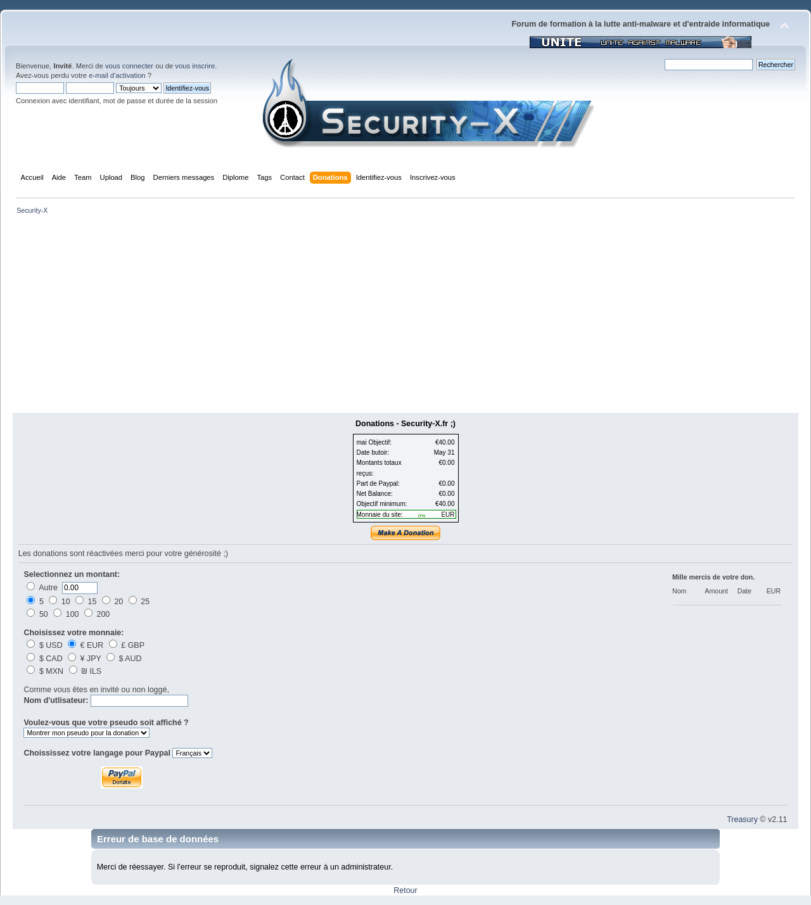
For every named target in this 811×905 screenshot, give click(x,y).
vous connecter (129, 66)
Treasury (742, 819)
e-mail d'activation (117, 75)
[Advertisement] (405, 318)
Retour (405, 890)
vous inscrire (195, 66)
